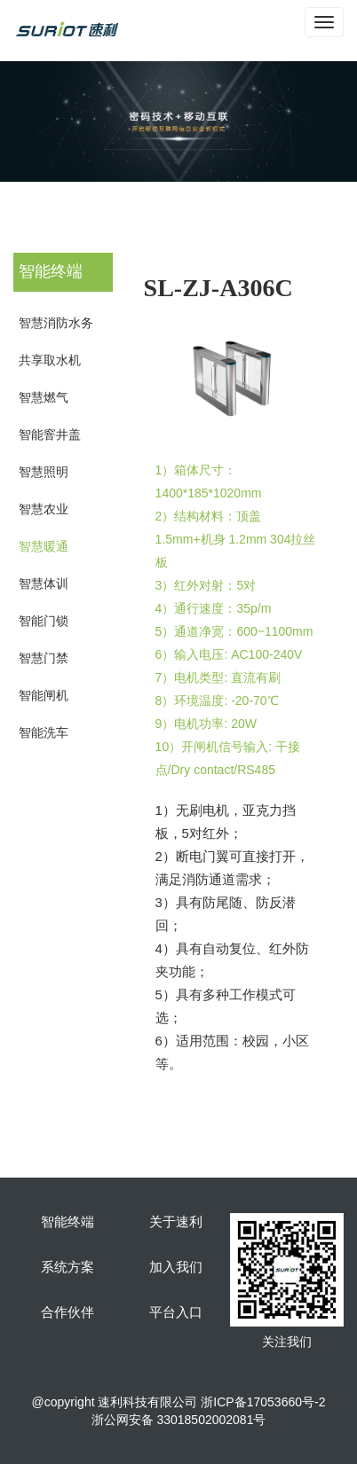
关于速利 (175, 1222)
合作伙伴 (67, 1312)
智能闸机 (43, 695)
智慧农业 (43, 509)
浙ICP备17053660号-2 (263, 1402)
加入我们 (175, 1267)
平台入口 (175, 1312)
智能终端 (67, 1222)
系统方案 (67, 1267)
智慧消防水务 (56, 323)
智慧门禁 (43, 658)
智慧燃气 (43, 397)
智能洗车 (43, 732)
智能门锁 (43, 621)
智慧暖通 (43, 546)
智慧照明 (43, 472)
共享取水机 (50, 360)
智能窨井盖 (50, 434)
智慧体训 (43, 583)
